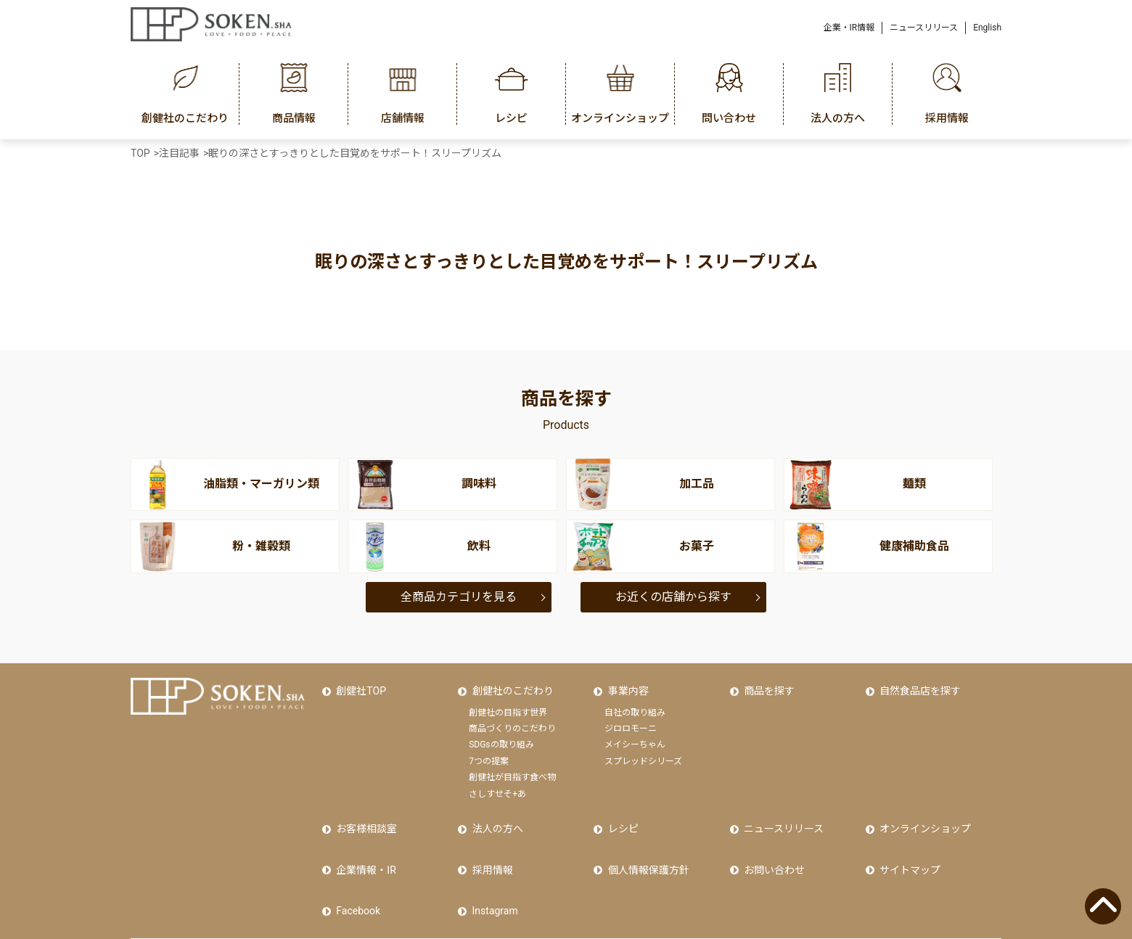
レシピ (619, 814)
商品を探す (766, 686)
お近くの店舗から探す (673, 597)
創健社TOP (358, 686)
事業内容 (624, 686)
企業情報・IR (363, 844)
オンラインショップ (922, 814)
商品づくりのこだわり (512, 718)
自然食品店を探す (917, 686)
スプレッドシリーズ (643, 751)
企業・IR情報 (849, 27)
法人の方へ (494, 814)
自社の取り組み (634, 702)
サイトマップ (907, 844)
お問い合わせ (771, 844)
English (987, 27)
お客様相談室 (363, 814)
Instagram (491, 876)
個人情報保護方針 (645, 844)
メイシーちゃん (634, 735)
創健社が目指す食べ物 (512, 767)
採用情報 (489, 844)
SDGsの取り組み (501, 735)
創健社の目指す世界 (508, 702)
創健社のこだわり (509, 686)
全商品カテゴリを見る (459, 597)
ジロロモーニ (630, 718)
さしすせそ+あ (497, 784)
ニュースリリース (924, 27)
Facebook (355, 876)
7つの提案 (489, 751)
